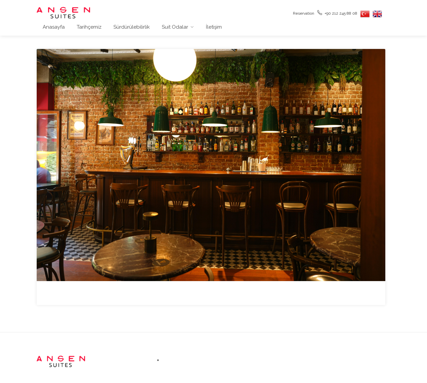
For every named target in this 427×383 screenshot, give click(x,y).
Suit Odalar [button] (175, 27)
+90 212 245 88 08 (337, 13)
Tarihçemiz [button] (89, 27)
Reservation (303, 13)
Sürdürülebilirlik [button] (131, 27)
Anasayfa (54, 27)
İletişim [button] (214, 27)
